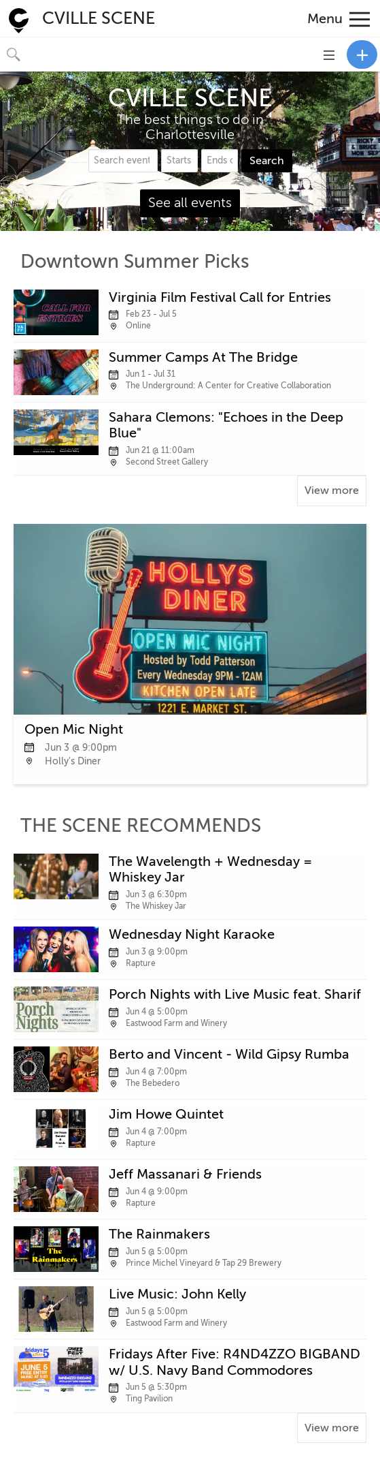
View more (332, 490)
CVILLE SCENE (98, 18)
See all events (190, 203)
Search (266, 161)
